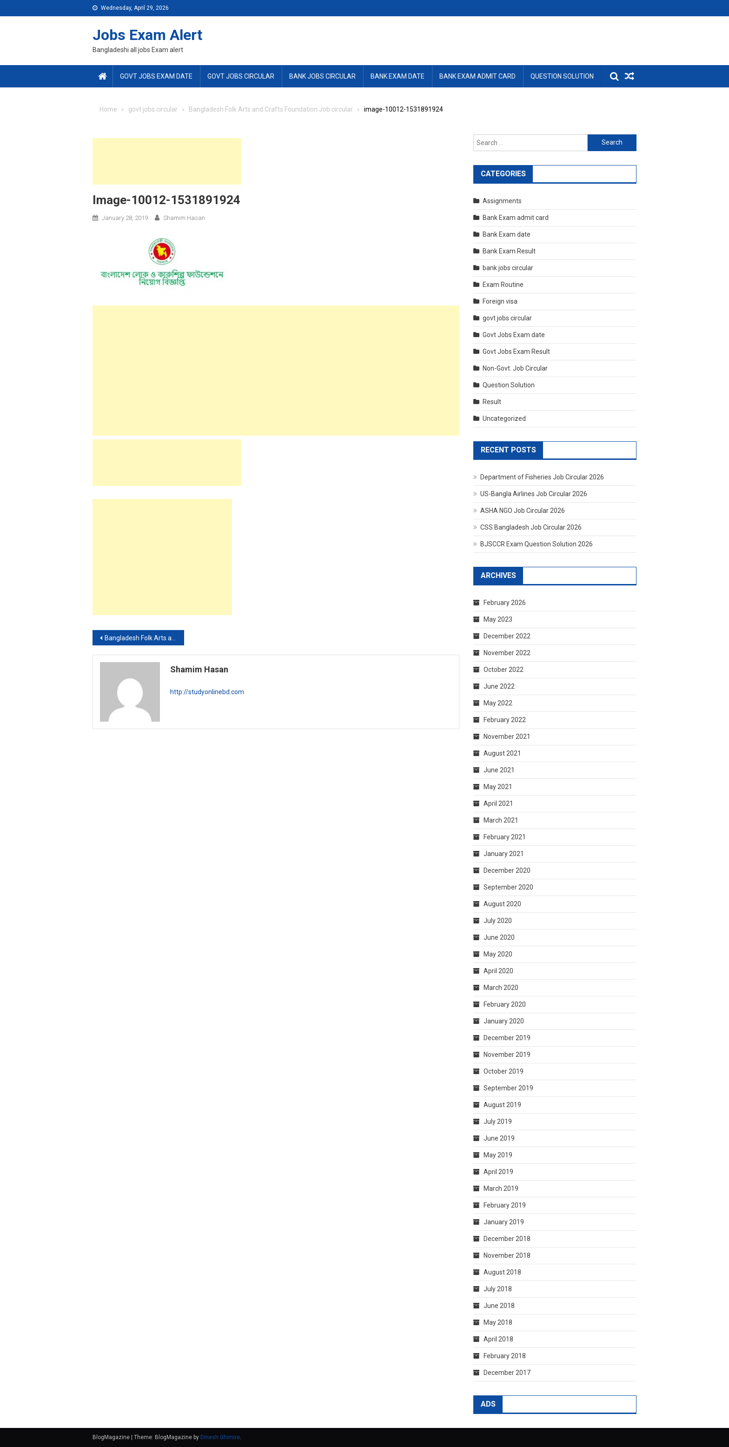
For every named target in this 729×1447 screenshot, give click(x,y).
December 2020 (507, 870)
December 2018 (507, 1238)
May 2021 (498, 786)
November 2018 (507, 1255)
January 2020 (504, 1021)
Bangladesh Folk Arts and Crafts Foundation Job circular (144, 638)
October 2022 (504, 669)
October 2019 (504, 1071)
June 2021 (499, 770)
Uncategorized (504, 418)
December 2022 (507, 636)
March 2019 (501, 1188)
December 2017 (507, 1372)
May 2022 (498, 703)
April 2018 (498, 1339)
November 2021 (507, 736)
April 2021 (498, 803)
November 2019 (507, 1054)
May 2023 (498, 619)
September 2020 (508, 887)
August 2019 (502, 1104)
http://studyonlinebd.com (207, 692)
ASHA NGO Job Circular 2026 (522, 510)
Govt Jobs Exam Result (516, 351)
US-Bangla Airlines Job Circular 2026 (533, 494)
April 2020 (498, 971)
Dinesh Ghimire (220, 1437)
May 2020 (498, 954)
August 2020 (502, 904)
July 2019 (498, 1121)
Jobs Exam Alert (147, 35)
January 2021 (504, 853)
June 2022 (499, 686)
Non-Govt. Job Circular (515, 368)
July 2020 (498, 920)
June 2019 (499, 1138)
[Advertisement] (167, 161)
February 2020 (505, 1004)
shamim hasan (184, 217)
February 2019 (505, 1205)
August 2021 (502, 753)
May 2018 (498, 1322)
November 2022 (507, 653)
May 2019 (498, 1155)
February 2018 (505, 1356)
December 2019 (507, 1038)
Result (492, 401)
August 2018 (502, 1272)
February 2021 (505, 837)
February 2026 (505, 602)
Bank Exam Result (509, 251)
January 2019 (504, 1222)
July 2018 (498, 1289)
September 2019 (508, 1088)
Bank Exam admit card (477, 76)
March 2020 (501, 987)
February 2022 (505, 720)
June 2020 (499, 937)
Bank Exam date (397, 76)
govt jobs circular (240, 76)
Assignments (502, 201)
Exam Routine (503, 284)
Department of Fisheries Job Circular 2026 (542, 477)
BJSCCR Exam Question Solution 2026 (536, 544)
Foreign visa (500, 301)
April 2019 (498, 1171)
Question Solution (562, 76)
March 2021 (501, 820)
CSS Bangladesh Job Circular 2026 (531, 527)
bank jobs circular (322, 76)
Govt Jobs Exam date (156, 76)
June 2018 (499, 1305)
